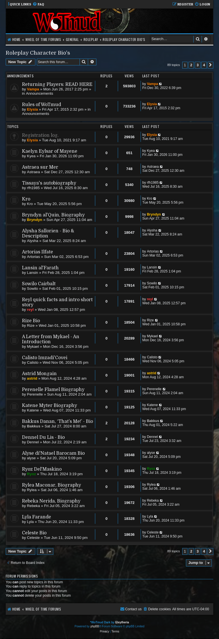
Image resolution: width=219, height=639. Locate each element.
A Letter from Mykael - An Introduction (50, 339)
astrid (32, 378)
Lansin (32, 272)
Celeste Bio (34, 532)
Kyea (31, 156)
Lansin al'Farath (40, 267)
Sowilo (32, 288)
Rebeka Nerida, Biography (51, 501)
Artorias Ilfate (37, 252)
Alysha (32, 241)
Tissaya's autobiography (49, 183)
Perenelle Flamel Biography (53, 389)
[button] (210, 65)
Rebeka (33, 506)
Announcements (39, 93)
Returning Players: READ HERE (57, 84)
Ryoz (31, 474)
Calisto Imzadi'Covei (44, 357)
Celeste (33, 537)
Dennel (33, 442)
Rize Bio (31, 320)
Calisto (32, 362)
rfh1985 (33, 188)
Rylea (32, 490)
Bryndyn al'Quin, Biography (53, 215)
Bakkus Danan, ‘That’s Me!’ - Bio (57, 421)
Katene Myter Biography (49, 405)
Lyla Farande (36, 517)
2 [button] (191, 65)
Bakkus (33, 426)
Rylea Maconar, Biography (51, 485)
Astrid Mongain (39, 373)
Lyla (30, 522)
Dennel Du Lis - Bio (43, 437)
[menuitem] (38, 4)
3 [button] (197, 65)
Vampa (33, 89)
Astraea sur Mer (40, 167)
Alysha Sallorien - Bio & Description (48, 233)
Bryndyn (34, 220)
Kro (26, 199)
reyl (30, 309)
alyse (31, 458)
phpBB (94, 626)
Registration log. (40, 135)
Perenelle (35, 394)
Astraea (33, 172)
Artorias (33, 257)
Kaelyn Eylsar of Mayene (49, 151)
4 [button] (204, 65)
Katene (33, 410)
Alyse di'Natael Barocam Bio (53, 453)
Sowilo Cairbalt (39, 283)
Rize (31, 325)
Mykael (33, 346)
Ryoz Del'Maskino (42, 469)
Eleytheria (122, 622)
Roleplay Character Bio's (38, 53)
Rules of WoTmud (41, 104)
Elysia (32, 109)
